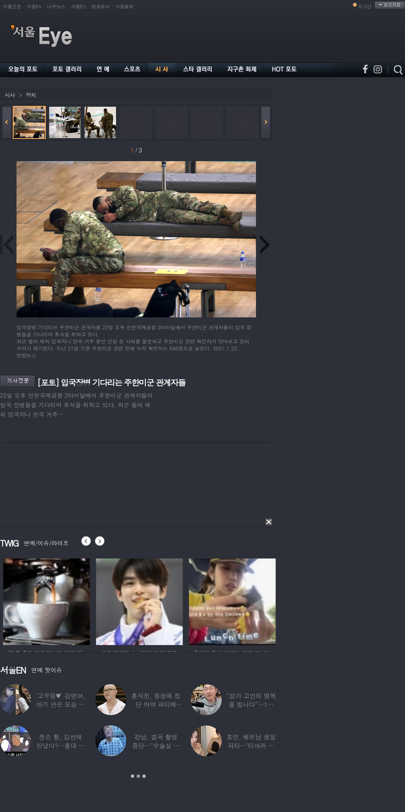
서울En (78, 6)
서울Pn (34, 6)
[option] (64, 600)
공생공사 (101, 6)
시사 (9, 95)
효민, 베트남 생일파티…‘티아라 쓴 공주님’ (251, 745)
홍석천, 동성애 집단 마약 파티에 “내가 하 (155, 704)
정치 (31, 95)
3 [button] (144, 776)
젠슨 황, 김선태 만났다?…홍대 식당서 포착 (60, 745)
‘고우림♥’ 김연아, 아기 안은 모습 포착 (60, 704)
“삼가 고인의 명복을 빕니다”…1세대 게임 (251, 704)
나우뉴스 (56, 6)
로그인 (365, 6)
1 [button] (132, 776)
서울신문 (12, 6)
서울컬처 (125, 6)
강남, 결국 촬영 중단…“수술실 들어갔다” (156, 745)
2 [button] (138, 776)
